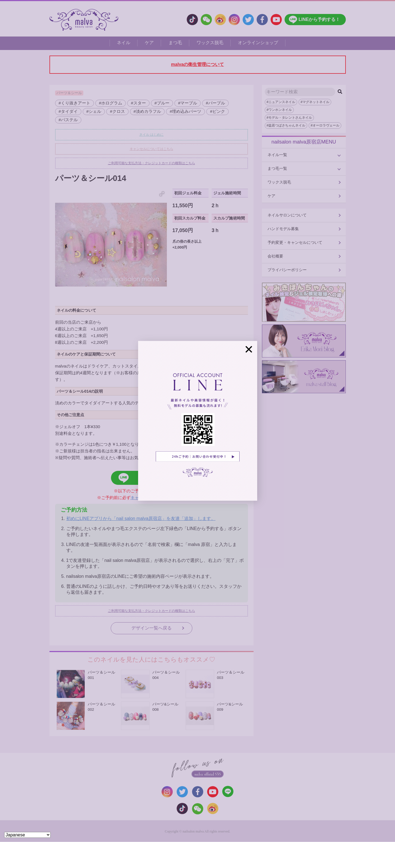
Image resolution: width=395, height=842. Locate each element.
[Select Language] (27, 835)
